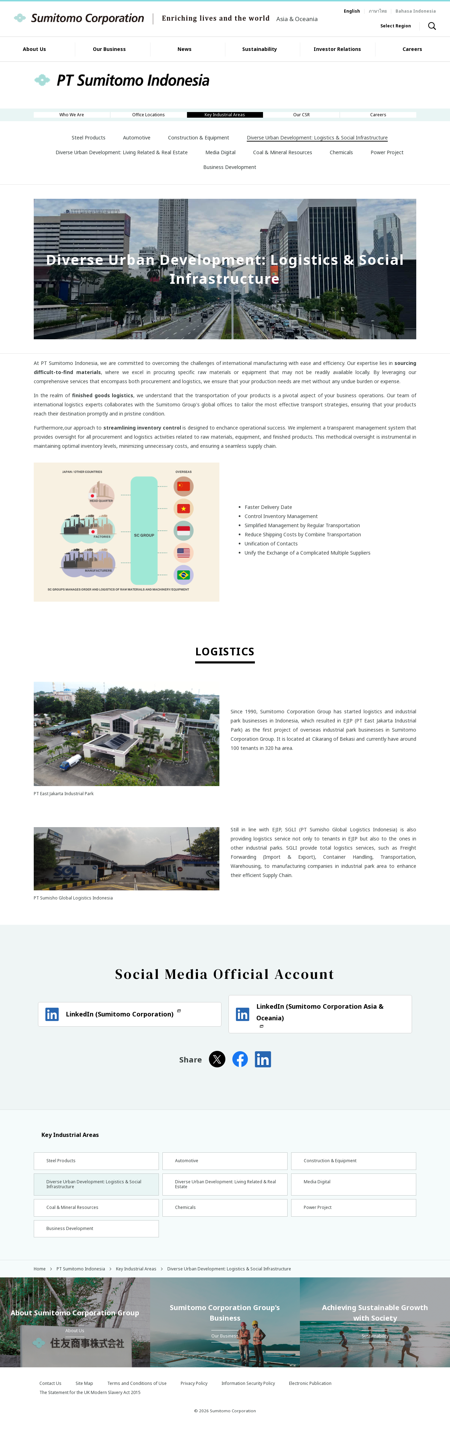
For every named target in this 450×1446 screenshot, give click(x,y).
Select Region (395, 26)
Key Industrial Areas (66, 1143)
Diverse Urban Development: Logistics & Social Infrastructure (91, 1196)
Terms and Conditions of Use (137, 1403)
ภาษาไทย (378, 11)
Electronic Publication (310, 1403)
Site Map (84, 1403)
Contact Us (50, 1403)
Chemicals (185, 1222)
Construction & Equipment (332, 1169)
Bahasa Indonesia (416, 11)
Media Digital (317, 1193)
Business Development (71, 1246)
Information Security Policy (248, 1403)
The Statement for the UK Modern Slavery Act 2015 (90, 1412)
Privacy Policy (194, 1403)
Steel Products (62, 1169)
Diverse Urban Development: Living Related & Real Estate (223, 1196)
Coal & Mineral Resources (74, 1222)
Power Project (318, 1222)
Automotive (187, 1169)
